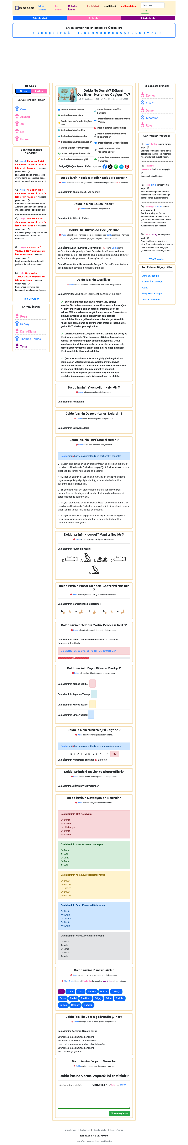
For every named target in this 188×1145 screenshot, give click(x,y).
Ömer (23, 109)
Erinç (154, 234)
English (39, 91)
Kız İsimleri (58, 8)
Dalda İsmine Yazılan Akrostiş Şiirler (107, 150)
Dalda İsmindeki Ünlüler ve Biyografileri (110, 135)
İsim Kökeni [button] (110, 6)
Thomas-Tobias (30, 339)
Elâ (22, 132)
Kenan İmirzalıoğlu (152, 281)
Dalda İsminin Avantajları (73, 136)
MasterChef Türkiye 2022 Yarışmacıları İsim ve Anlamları (30, 251)
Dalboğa (116, 991)
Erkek (123, 1084)
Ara (145, 10)
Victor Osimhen (151, 299)
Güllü (145, 287)
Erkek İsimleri (42, 8)
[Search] (152, 5)
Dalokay (75, 1005)
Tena (23, 346)
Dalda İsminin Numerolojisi (110, 127)
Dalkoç (63, 1005)
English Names (116, 1130)
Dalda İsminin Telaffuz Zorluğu (107, 111)
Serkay (24, 324)
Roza (23, 316)
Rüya (149, 125)
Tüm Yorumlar (31, 298)
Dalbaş (104, 991)
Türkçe (23, 91)
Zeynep (25, 117)
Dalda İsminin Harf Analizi (73, 147)
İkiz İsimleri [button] (93, 6)
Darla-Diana (28, 331)
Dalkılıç (120, 998)
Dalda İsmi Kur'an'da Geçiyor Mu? (75, 123)
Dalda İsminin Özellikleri (72, 130)
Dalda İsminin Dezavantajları (75, 141)
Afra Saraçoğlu (150, 275)
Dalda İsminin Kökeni (70, 115)
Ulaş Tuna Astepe (152, 293)
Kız (113, 1084)
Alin (22, 124)
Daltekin (88, 1005)
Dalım (108, 998)
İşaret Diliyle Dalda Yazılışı (74, 153)
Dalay (81, 991)
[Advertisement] (94, 59)
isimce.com (26, 8)
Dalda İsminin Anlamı (71, 109)
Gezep (158, 206)
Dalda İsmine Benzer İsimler (111, 142)
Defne (150, 110)
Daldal (73, 998)
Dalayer (92, 991)
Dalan (70, 991)
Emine (24, 139)
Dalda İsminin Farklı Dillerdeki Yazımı (112, 120)
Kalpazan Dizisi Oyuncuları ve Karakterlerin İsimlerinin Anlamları (30, 164)
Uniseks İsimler (72, 8)
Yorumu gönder (119, 1113)
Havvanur (146, 169)
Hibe (153, 184)
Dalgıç (97, 998)
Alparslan (152, 118)
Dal (61, 991)
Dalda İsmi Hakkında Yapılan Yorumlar (111, 159)
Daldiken (85, 998)
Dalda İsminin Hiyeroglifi (73, 159)
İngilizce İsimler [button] (129, 6)
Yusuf (149, 103)
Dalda (63, 998)
